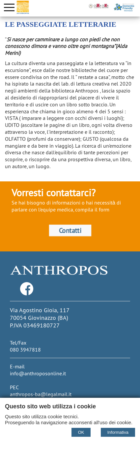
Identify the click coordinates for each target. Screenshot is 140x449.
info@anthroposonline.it (38, 373)
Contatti (70, 230)
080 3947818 (25, 349)
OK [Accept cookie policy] (81, 432)
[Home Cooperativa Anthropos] (22, 7)
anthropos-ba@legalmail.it (40, 394)
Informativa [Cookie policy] (117, 432)
